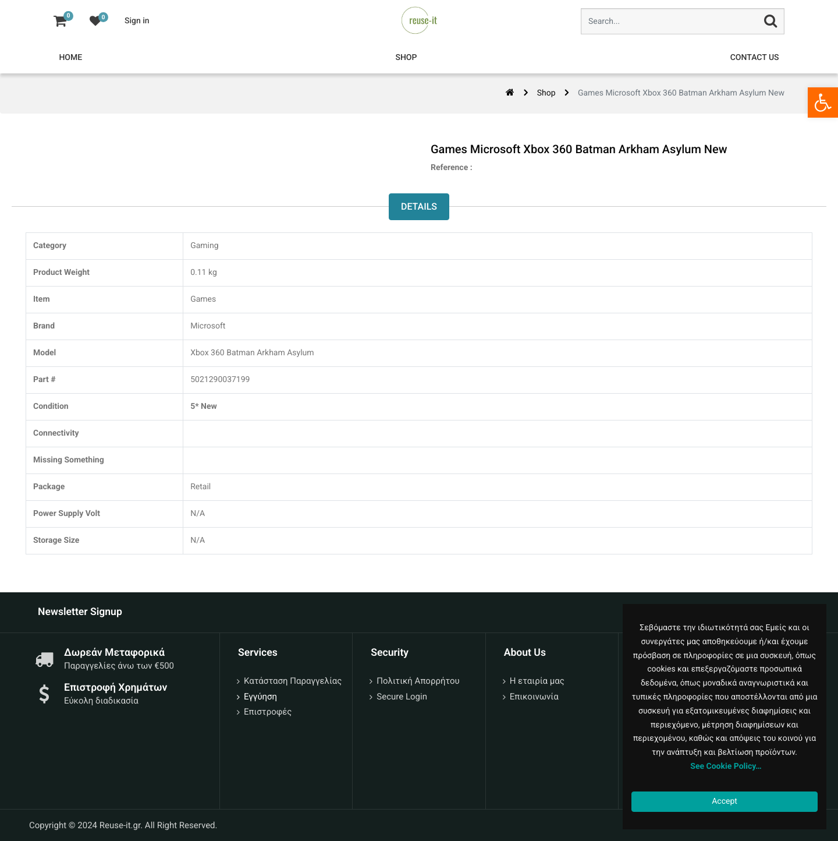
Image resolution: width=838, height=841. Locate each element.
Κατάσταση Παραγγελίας (293, 681)
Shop (546, 93)
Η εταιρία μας (537, 681)
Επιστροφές (268, 711)
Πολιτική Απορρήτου (418, 681)
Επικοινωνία (534, 696)
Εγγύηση (260, 696)
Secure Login (402, 696)
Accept (724, 801)
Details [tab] (419, 206)
